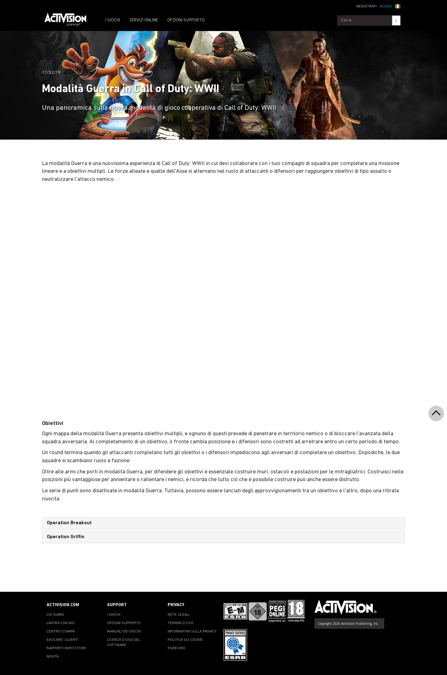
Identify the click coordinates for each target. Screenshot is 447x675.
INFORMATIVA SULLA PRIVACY (192, 631)
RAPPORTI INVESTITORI (66, 648)
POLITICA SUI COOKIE (185, 640)
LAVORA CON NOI (60, 623)
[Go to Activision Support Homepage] (69, 20)
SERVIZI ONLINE (143, 20)
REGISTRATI (366, 6)
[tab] (223, 523)
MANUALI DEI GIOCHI (124, 631)
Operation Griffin (65, 536)
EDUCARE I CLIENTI (62, 640)
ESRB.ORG (176, 648)
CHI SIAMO (55, 615)
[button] (397, 6)
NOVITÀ (53, 657)
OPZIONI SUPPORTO (186, 20)
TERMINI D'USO (180, 623)
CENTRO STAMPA (61, 631)
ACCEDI (386, 6)
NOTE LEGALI (178, 615)
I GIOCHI (113, 20)
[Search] (396, 20)
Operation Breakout (69, 523)
